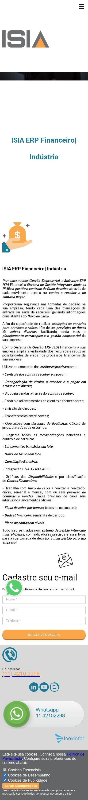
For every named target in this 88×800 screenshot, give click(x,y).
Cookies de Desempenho (29, 775)
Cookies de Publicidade (27, 780)
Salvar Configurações (21, 786)
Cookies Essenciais (24, 770)
